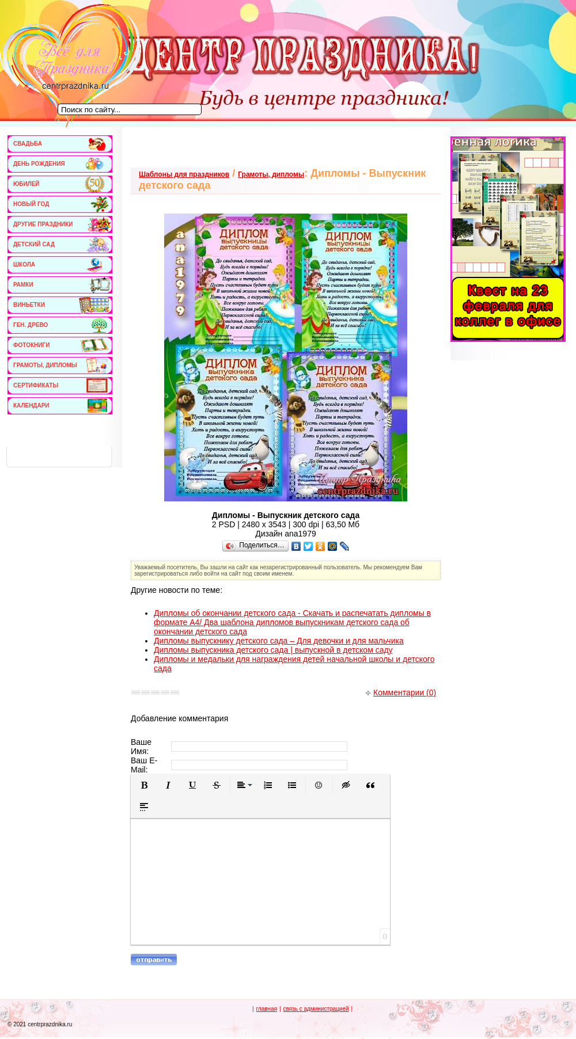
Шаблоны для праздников (184, 174)
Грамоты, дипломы (271, 174)
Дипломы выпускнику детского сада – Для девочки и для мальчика (279, 640)
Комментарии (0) (401, 692)
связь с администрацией (315, 1009)
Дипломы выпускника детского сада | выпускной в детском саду (273, 649)
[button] (144, 785)
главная (266, 1009)
